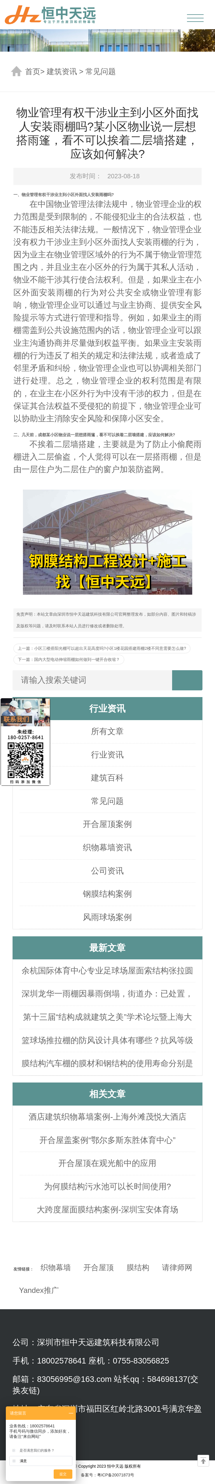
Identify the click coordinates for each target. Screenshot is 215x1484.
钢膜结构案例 (107, 893)
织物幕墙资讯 (107, 847)
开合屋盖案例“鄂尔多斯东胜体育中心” (107, 1140)
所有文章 (107, 731)
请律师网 (177, 1267)
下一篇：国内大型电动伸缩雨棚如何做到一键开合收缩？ (69, 659)
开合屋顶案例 (107, 824)
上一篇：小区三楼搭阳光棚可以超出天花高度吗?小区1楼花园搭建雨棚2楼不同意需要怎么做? (102, 648)
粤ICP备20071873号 (115, 1475)
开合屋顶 (98, 1267)
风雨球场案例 (107, 917)
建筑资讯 (62, 71)
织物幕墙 (56, 1267)
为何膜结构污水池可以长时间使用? (107, 1186)
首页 (32, 71)
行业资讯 (107, 754)
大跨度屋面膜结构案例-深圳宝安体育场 (107, 1209)
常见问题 (100, 71)
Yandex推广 (39, 1290)
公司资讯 (107, 870)
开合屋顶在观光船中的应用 (107, 1163)
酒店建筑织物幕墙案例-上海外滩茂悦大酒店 (107, 1116)
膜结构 (138, 1267)
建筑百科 (107, 777)
